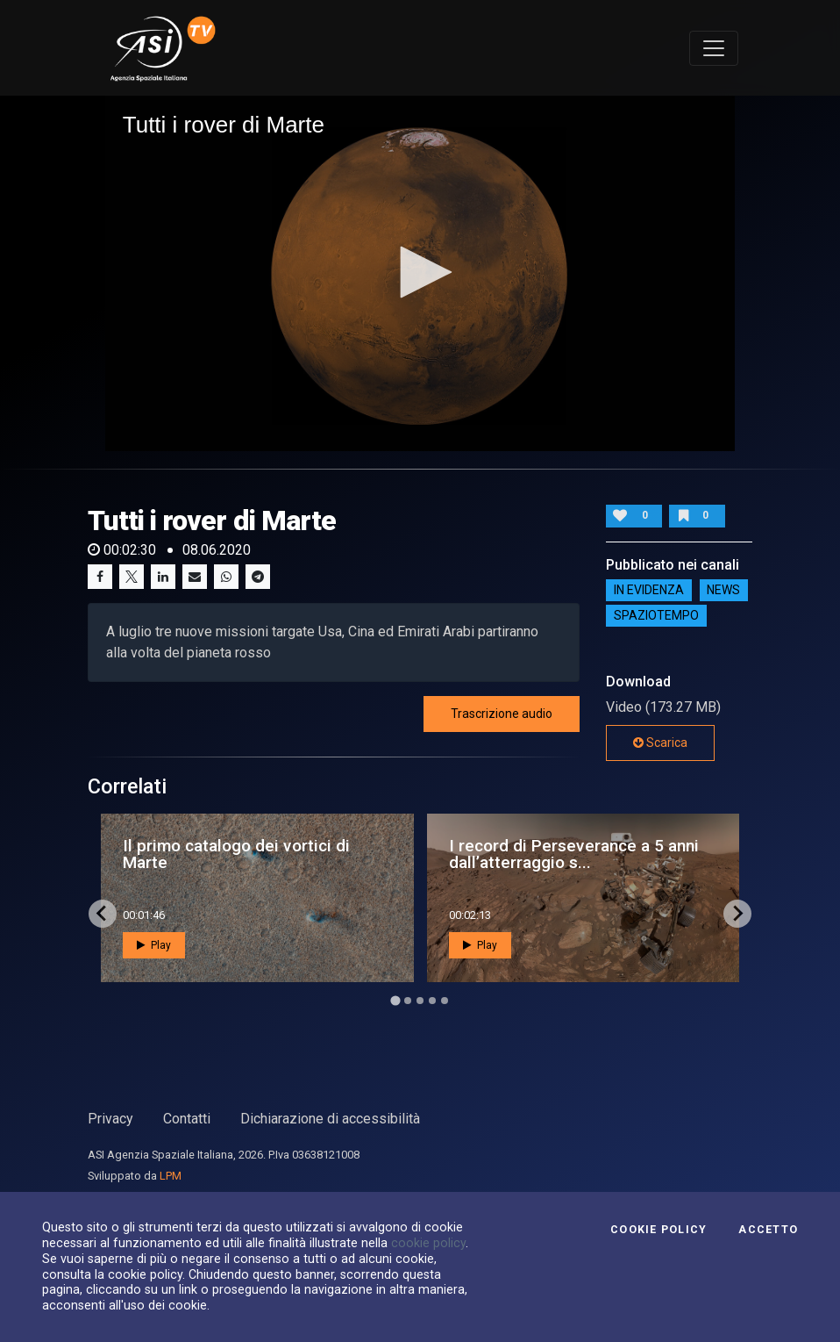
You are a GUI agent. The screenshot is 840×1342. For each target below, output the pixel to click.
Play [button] (154, 945)
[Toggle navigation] (713, 48)
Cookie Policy (658, 1229)
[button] (420, 272)
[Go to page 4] (432, 1000)
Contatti (186, 1118)
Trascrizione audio (501, 714)
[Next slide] (737, 914)
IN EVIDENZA (649, 591)
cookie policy (428, 1243)
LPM (171, 1175)
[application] (420, 273)
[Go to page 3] (420, 1000)
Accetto (768, 1229)
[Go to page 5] (444, 1000)
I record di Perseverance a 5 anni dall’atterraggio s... (574, 854)
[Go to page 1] (395, 1000)
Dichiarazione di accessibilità (330, 1118)
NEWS (723, 591)
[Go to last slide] (103, 914)
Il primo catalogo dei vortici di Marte (236, 854)
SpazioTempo (656, 616)
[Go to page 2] (407, 1000)
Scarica (660, 743)
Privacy (110, 1118)
